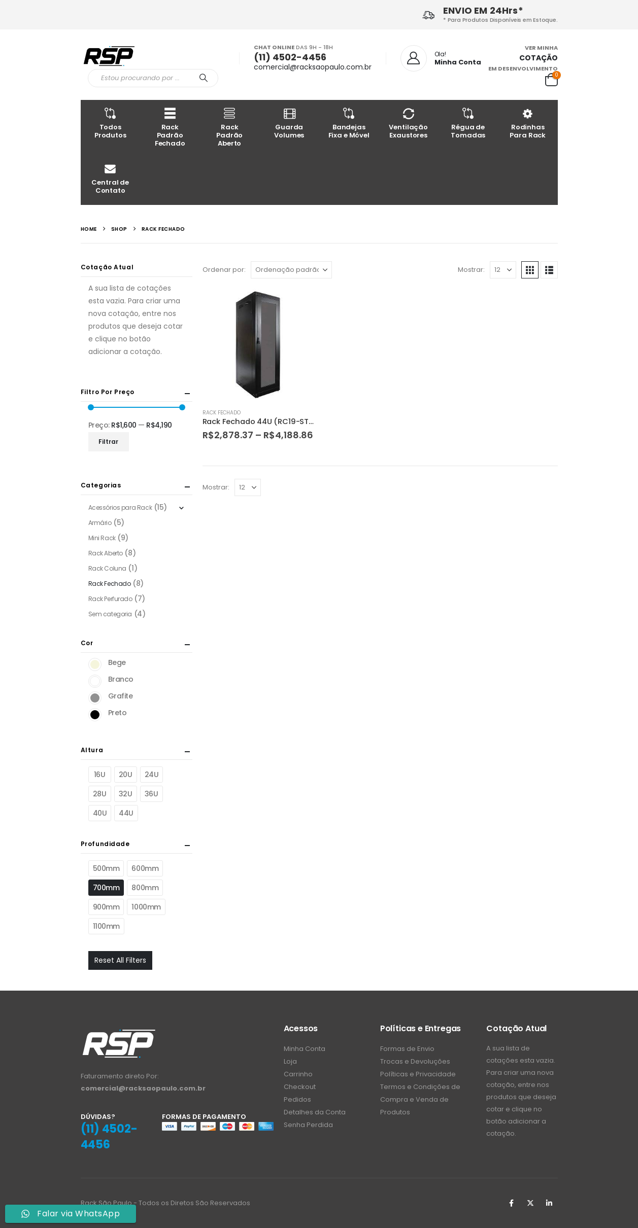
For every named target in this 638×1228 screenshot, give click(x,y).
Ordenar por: (224, 269)
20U (125, 774)
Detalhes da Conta (315, 1112)
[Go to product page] (258, 344)
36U (151, 794)
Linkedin (549, 1203)
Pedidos (297, 1099)
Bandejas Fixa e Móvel (349, 123)
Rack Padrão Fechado (170, 127)
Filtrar (108, 441)
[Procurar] (204, 78)
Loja (290, 1061)
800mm (144, 888)
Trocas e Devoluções (415, 1061)
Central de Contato (110, 178)
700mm (106, 888)
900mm (106, 907)
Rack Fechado (222, 412)
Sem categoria (110, 614)
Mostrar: (471, 269)
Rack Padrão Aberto (230, 127)
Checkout (300, 1087)
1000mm (145, 907)
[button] (530, 269)
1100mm (106, 926)
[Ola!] (440, 58)
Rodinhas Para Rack (528, 123)
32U (125, 794)
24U (152, 774)
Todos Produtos (110, 123)
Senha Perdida (308, 1125)
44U (126, 813)
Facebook (511, 1203)
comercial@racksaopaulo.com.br (313, 67)
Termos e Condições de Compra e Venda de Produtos (420, 1099)
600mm (144, 868)
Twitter (530, 1203)
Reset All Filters (120, 960)
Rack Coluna (107, 568)
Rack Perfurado (110, 598)
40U (100, 813)
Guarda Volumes (289, 123)
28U (100, 794)
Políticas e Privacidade (418, 1074)
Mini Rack (102, 538)
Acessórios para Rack (120, 507)
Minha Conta (304, 1049)
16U (100, 774)
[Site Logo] (109, 55)
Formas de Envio (407, 1049)
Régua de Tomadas (468, 123)
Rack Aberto (105, 553)
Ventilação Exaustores (408, 123)
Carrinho (298, 1074)
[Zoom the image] (119, 1034)
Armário (100, 522)
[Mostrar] (503, 269)
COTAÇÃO (538, 58)
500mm (106, 868)
